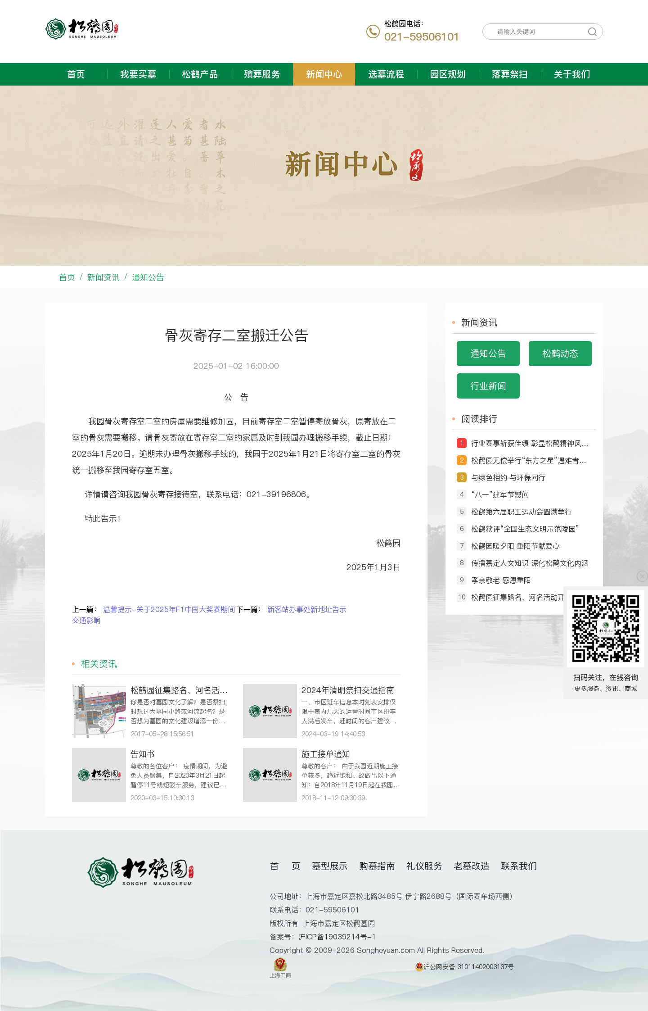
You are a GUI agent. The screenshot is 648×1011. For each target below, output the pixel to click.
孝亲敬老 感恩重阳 (501, 580)
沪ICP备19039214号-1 (337, 937)
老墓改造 (472, 866)
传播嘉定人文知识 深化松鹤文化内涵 (530, 563)
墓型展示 (330, 866)
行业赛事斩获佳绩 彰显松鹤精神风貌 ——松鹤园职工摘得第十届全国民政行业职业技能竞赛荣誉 (531, 443)
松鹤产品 (200, 74)
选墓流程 (386, 74)
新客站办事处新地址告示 (306, 609)
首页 (76, 74)
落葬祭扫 (510, 74)
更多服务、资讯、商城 (605, 688)
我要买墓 (138, 74)
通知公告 (148, 277)
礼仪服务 (424, 866)
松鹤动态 (560, 353)
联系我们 (519, 866)
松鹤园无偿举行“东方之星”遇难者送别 (531, 460)
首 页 (285, 866)
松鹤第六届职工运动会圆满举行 (521, 512)
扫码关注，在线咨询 (605, 677)
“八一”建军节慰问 (500, 494)
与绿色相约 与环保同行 (508, 477)
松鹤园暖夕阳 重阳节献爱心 (515, 546)
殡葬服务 (262, 74)
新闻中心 (324, 74)
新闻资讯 (103, 277)
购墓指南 (377, 866)
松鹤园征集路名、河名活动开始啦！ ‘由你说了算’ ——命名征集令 (531, 597)
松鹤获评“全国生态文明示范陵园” (525, 529)
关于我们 (572, 74)
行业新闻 (488, 386)
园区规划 (448, 74)
